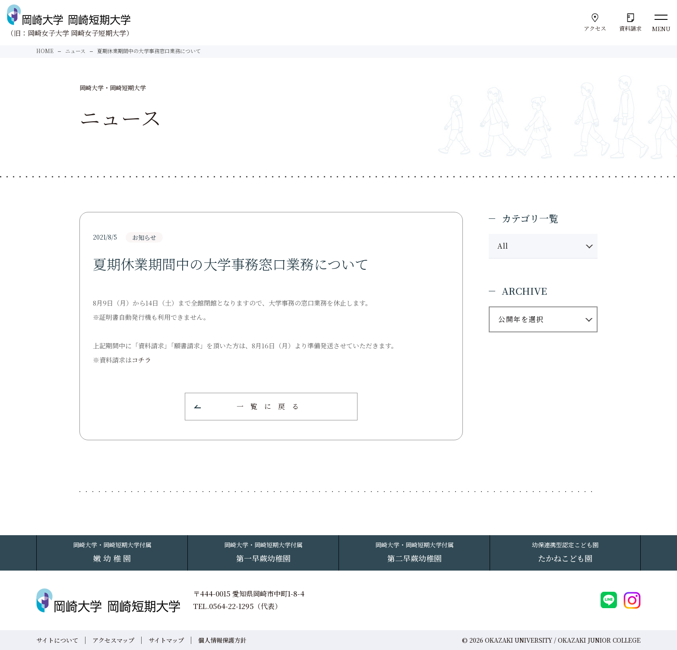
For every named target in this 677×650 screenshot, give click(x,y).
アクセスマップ (113, 640)
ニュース (75, 50)
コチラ (141, 359)
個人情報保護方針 (222, 640)
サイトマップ (166, 640)
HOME (45, 50)
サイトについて (57, 640)
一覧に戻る (271, 406)
